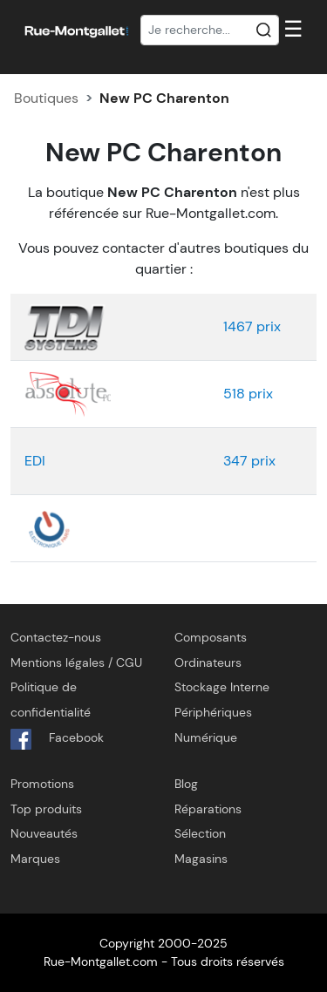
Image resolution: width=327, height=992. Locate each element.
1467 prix (252, 326)
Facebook (57, 739)
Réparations (208, 809)
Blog (186, 784)
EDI (34, 461)
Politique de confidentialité (50, 699)
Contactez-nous (55, 637)
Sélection (200, 833)
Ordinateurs (208, 662)
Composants (210, 637)
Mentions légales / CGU (76, 662)
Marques (35, 858)
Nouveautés (44, 833)
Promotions (42, 784)
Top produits (46, 809)
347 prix (249, 461)
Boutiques (46, 98)
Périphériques (213, 712)
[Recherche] (210, 30)
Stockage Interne (221, 687)
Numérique (205, 737)
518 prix (248, 393)
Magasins (201, 858)
